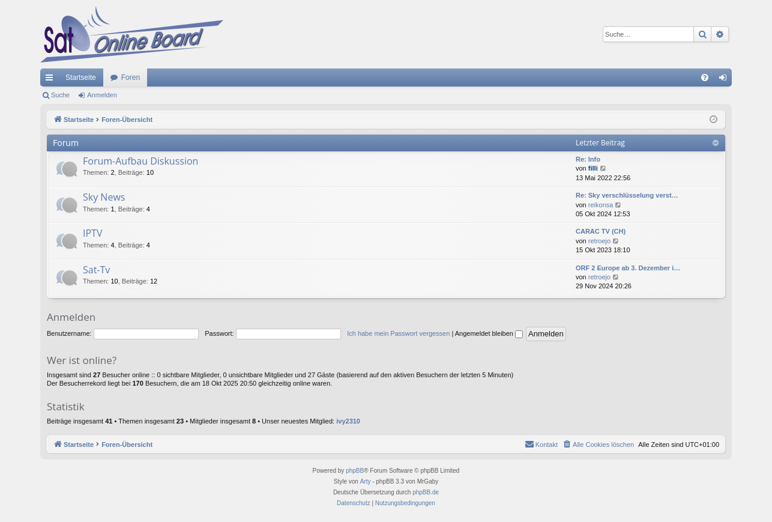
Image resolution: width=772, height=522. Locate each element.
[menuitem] (705, 77)
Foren (130, 77)
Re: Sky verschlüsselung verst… (627, 195)
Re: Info (588, 159)
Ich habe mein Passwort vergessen (398, 333)
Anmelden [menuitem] (725, 79)
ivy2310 (348, 421)
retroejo (599, 240)
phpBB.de (425, 492)
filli (593, 168)
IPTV (92, 233)
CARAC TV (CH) (601, 231)
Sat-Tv (96, 269)
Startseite (80, 77)
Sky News (104, 197)
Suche (60, 95)
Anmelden (102, 95)
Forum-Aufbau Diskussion (140, 161)
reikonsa (601, 204)
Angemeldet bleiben (489, 333)
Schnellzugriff (51, 79)
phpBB (355, 470)
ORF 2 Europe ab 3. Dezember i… (628, 268)
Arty (365, 481)
